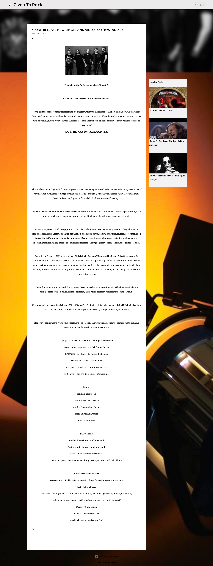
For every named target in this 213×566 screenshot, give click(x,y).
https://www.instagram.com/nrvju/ (105, 480)
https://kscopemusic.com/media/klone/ (104, 460)
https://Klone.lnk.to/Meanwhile (114, 309)
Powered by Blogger (106, 556)
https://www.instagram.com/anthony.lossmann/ (108, 493)
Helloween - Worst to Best (160, 110)
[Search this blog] (190, 4)
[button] (33, 39)
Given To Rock (27, 4)
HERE (96, 309)
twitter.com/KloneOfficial (90, 454)
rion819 (113, 562)
